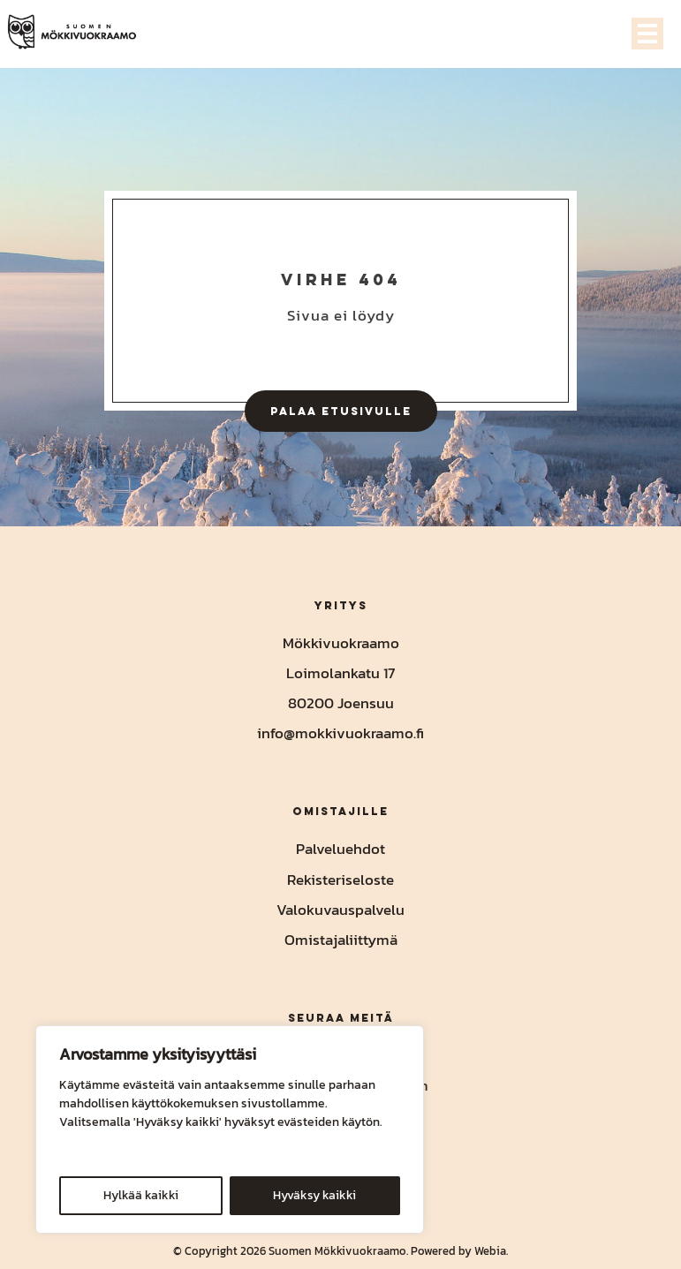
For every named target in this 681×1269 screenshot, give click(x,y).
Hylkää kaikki (140, 1195)
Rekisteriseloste (340, 879)
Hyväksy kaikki (314, 1195)
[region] (229, 1129)
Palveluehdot (340, 848)
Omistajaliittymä (340, 939)
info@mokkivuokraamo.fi (340, 732)
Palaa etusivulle (341, 411)
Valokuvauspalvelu (340, 909)
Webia (490, 1251)
